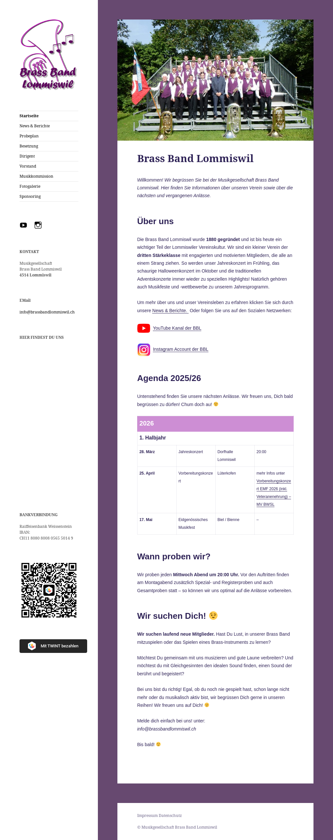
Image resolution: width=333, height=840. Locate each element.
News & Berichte (35, 126)
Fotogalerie (30, 186)
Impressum (147, 815)
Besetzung (29, 146)
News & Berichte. (170, 310)
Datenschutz (170, 815)
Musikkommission (36, 176)
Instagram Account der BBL (180, 349)
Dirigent (27, 156)
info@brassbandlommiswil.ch (47, 312)
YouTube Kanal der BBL (177, 328)
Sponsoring (30, 196)
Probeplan (29, 136)
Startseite (29, 116)
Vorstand (28, 166)
